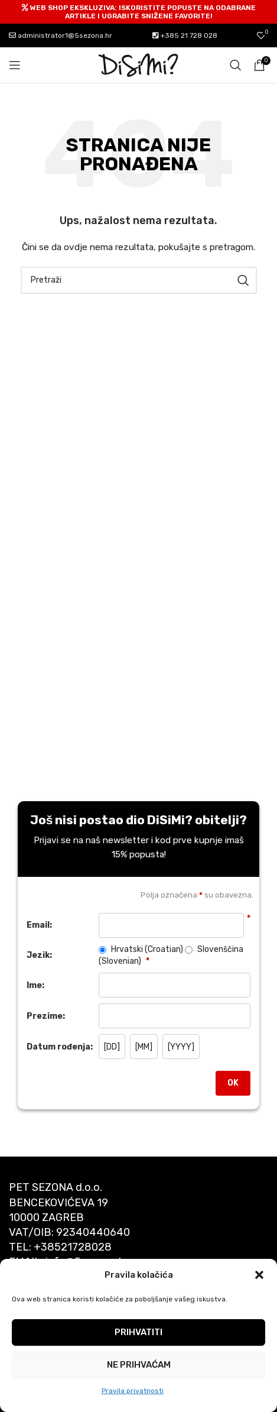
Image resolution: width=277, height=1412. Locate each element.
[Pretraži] (235, 65)
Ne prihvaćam (139, 1364)
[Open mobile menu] (15, 65)
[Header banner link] (138, 12)
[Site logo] (138, 65)
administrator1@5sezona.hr (60, 35)
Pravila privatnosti (133, 1391)
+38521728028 (73, 1247)
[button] (259, 1275)
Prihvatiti (138, 1332)
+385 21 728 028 (184, 35)
